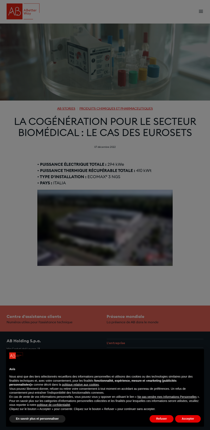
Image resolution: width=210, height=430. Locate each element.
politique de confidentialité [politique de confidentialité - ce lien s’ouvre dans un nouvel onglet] (53, 404)
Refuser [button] (161, 418)
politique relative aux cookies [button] (80, 384)
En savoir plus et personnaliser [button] (37, 418)
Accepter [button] (188, 418)
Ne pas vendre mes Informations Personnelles (167, 396)
